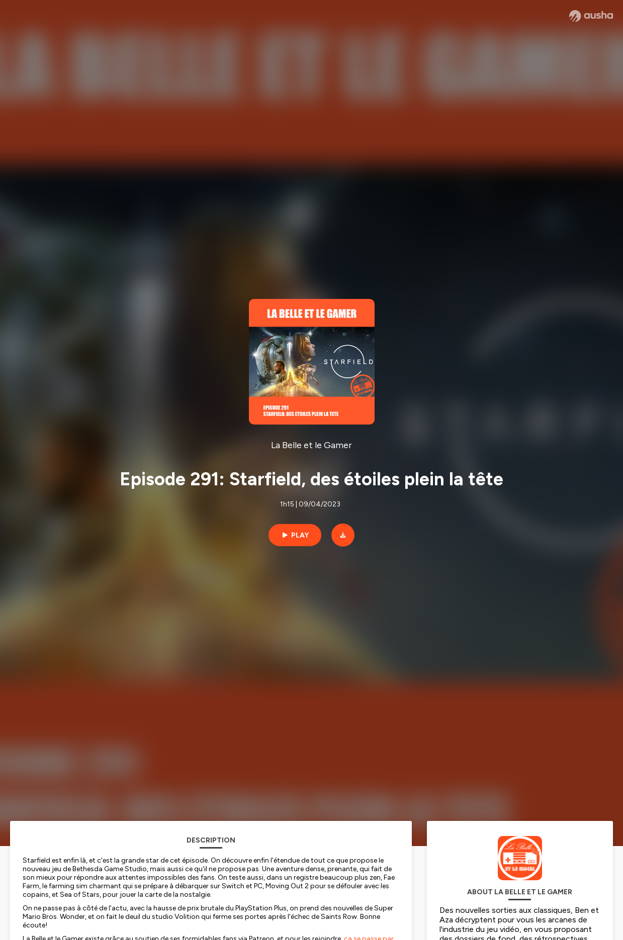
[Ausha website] (591, 16)
